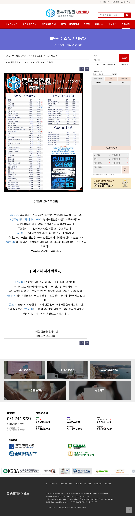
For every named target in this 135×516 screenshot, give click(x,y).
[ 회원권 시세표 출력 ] (111, 148)
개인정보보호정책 (66, 484)
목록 (87, 68)
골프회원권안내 (30, 24)
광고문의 (87, 484)
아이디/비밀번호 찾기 (108, 64)
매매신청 (99, 24)
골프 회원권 (98, 78)
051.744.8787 (19, 419)
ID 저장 (97, 64)
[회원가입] (124, 64)
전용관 (87, 24)
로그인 (115, 2)
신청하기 (125, 169)
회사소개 (112, 24)
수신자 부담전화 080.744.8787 (15, 424)
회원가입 (125, 2)
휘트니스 (124, 78)
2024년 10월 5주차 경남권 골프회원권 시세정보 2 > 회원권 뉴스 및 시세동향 (67, 13)
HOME (55, 45)
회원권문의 (98, 484)
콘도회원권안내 (49, 24)
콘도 (111, 78)
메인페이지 (105, 2)
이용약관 (78, 484)
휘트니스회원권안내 (70, 24)
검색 (81, 68)
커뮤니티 (126, 24)
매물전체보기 (11, 24)
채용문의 (107, 484)
